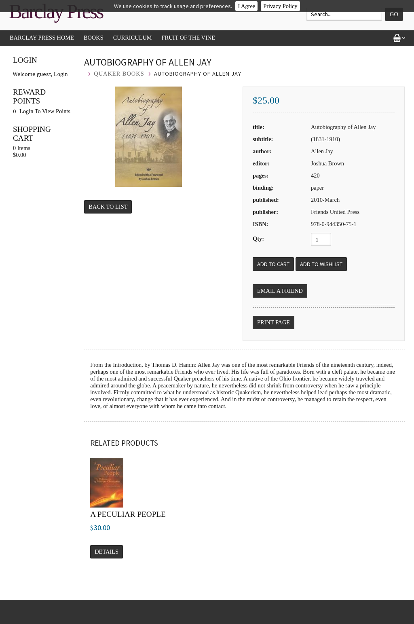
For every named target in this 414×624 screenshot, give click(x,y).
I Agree (246, 6)
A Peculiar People (128, 514)
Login (61, 74)
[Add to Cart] (273, 264)
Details (106, 551)
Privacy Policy (280, 6)
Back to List (108, 206)
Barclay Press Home (42, 37)
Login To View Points (44, 111)
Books (94, 37)
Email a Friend (280, 291)
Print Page (273, 322)
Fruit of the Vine (188, 37)
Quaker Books (119, 73)
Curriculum (132, 37)
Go (394, 14)
